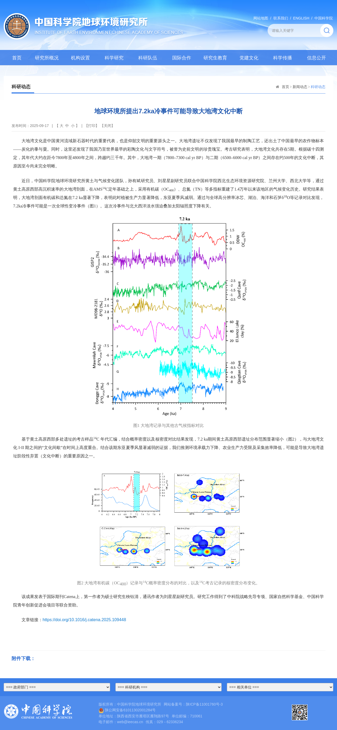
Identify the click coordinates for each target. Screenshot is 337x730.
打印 (91, 126)
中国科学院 (323, 18)
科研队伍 (147, 57)
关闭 (107, 126)
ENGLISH (301, 18)
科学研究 (114, 57)
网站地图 (260, 18)
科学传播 (282, 57)
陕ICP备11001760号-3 (204, 704)
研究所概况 (47, 57)
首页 (17, 57)
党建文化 (248, 57)
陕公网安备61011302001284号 (127, 710)
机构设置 (80, 57)
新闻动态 (300, 87)
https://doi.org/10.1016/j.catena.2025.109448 (84, 619)
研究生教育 (215, 57)
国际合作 (181, 57)
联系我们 (280, 18)
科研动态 (318, 87)
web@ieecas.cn (130, 722)
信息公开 (316, 57)
